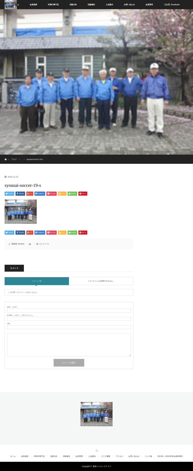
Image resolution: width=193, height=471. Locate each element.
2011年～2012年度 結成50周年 (170, 456)
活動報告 (91, 5)
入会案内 (109, 5)
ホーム (13, 456)
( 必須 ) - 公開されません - (20, 315)
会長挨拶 (33, 5)
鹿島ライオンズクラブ (102, 466)
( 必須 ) (12, 307)
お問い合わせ (129, 5)
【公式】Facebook (172, 5)
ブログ (14, 159)
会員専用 (149, 5)
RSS (96, 450)
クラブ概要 (105, 456)
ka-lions (21, 244)
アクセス (119, 456)
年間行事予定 (53, 5)
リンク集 (148, 456)
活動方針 (73, 5)
